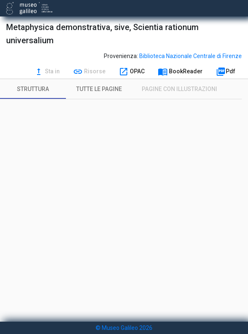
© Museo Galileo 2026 (124, 328)
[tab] (33, 89)
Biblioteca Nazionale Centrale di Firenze (190, 56)
